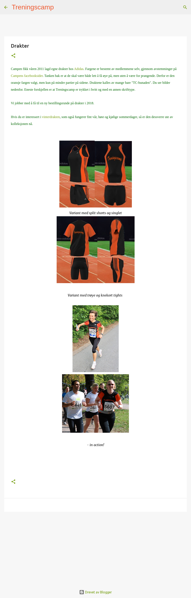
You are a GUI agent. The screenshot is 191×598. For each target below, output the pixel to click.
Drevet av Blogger (95, 592)
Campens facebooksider (27, 76)
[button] (13, 56)
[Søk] (59, 7)
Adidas (78, 69)
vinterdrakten (51, 117)
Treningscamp (33, 7)
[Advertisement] (95, 547)
